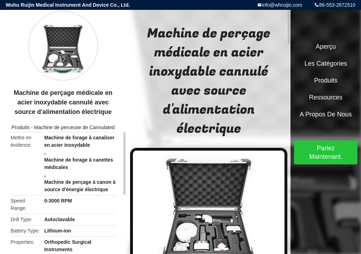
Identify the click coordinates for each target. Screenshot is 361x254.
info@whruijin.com (282, 5)
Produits (21, 127)
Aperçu (326, 46)
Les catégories (325, 63)
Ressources (325, 97)
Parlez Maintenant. (325, 152)
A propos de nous (326, 114)
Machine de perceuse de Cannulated (74, 127)
